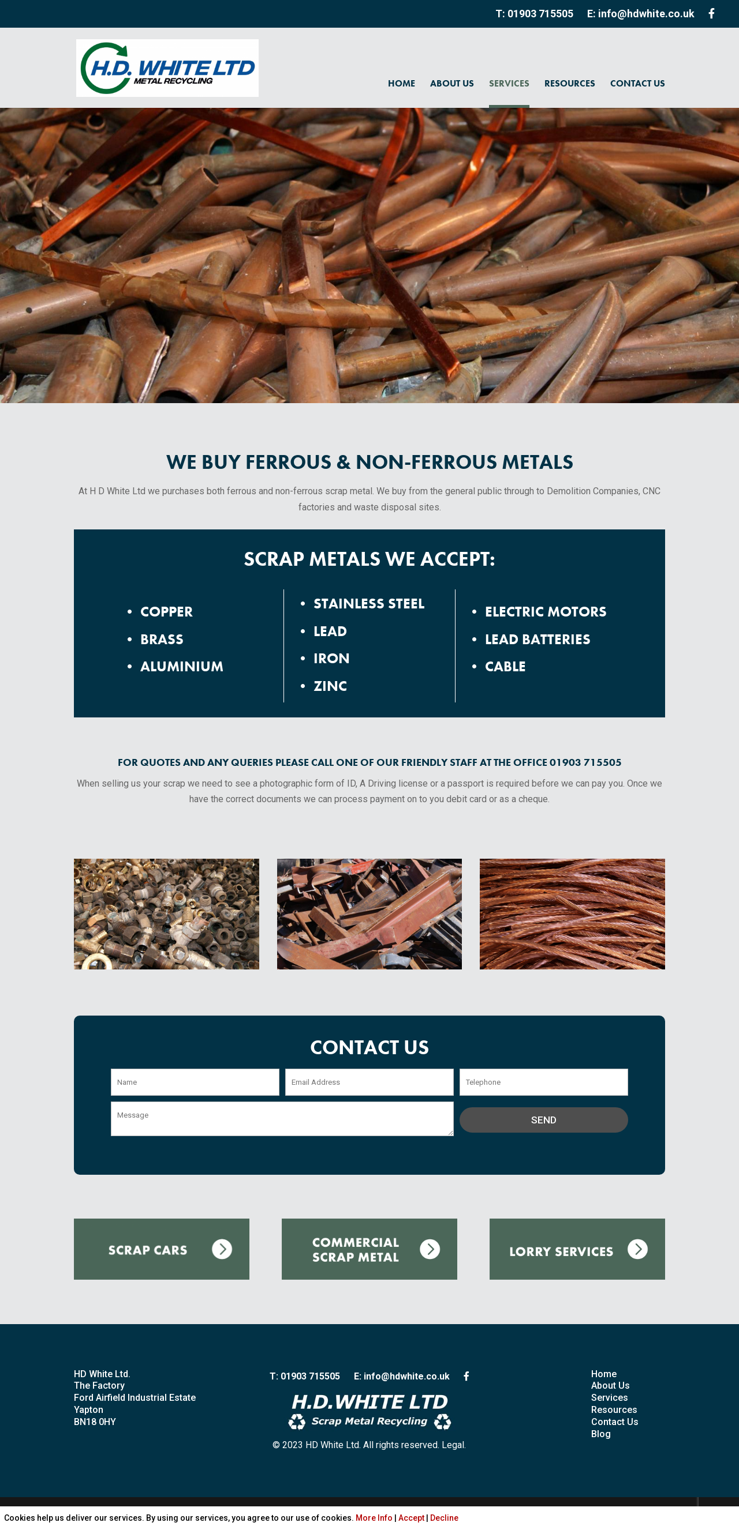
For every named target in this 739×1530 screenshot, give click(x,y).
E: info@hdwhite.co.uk (641, 13)
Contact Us (615, 1421)
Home (604, 1374)
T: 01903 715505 (534, 13)
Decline (444, 1518)
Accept (411, 1518)
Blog (601, 1433)
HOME (401, 83)
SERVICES (509, 83)
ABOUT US (452, 83)
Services (609, 1397)
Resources (614, 1409)
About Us (610, 1385)
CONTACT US (637, 83)
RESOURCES (569, 83)
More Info (374, 1518)
